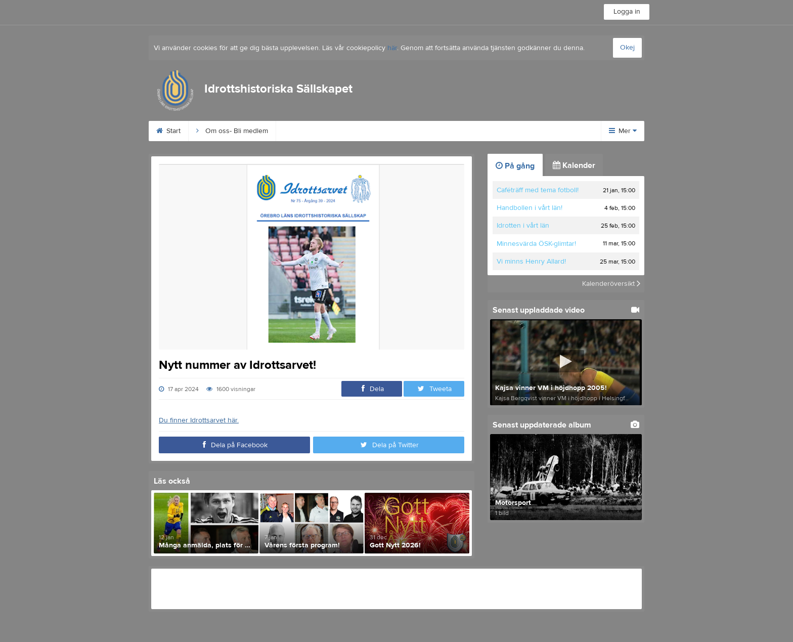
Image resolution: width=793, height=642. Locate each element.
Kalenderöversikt (611, 283)
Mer (623, 131)
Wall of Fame (454, 131)
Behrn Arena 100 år (319, 131)
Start (168, 131)
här (392, 48)
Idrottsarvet (392, 131)
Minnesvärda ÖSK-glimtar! (536, 243)
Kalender (574, 165)
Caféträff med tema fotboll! (538, 190)
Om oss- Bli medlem (232, 131)
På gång (515, 166)
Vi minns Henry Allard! (531, 261)
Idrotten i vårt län (523, 225)
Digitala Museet (523, 131)
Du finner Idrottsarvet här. (199, 420)
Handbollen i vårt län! (529, 207)
